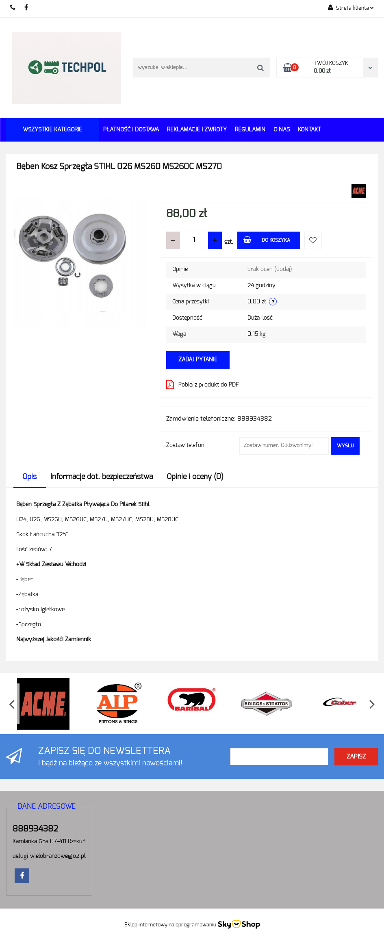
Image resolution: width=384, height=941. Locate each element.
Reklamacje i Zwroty (197, 130)
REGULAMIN (250, 130)
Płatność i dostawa (131, 130)
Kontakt (309, 130)
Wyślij (345, 445)
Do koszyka (266, 239)
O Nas (281, 130)
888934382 (13, 8)
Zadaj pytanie (197, 360)
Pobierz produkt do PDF (202, 384)
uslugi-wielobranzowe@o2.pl (49, 856)
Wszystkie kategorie (52, 130)
